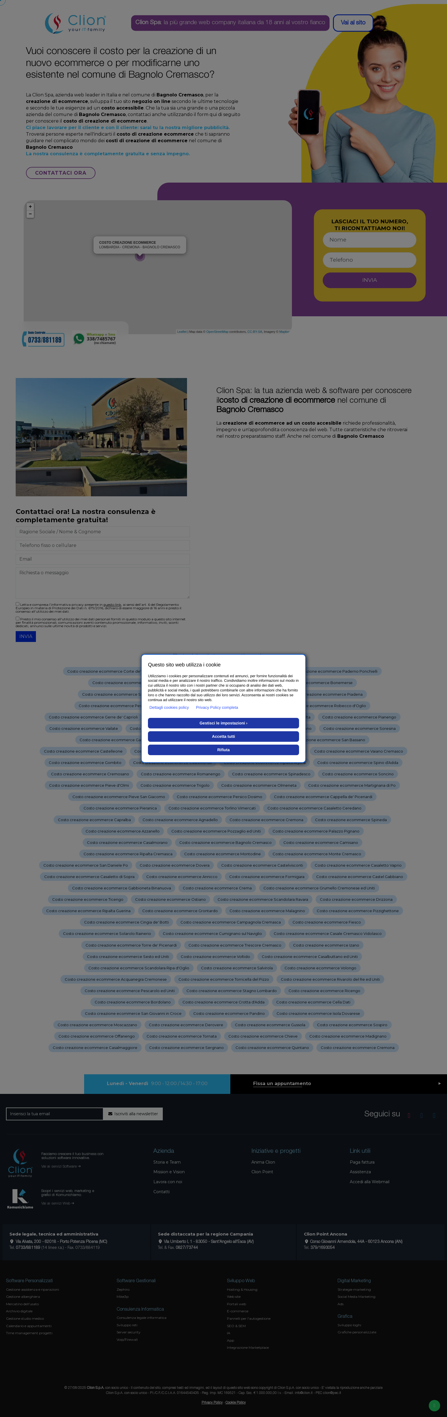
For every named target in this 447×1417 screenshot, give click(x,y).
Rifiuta (223, 749)
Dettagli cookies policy (169, 707)
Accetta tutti (223, 736)
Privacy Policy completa (217, 707)
